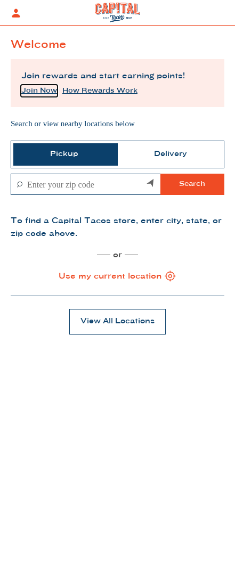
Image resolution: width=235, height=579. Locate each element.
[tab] (64, 154)
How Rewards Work (99, 91)
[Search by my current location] (150, 184)
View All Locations (117, 321)
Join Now (39, 91)
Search (192, 184)
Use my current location (118, 276)
